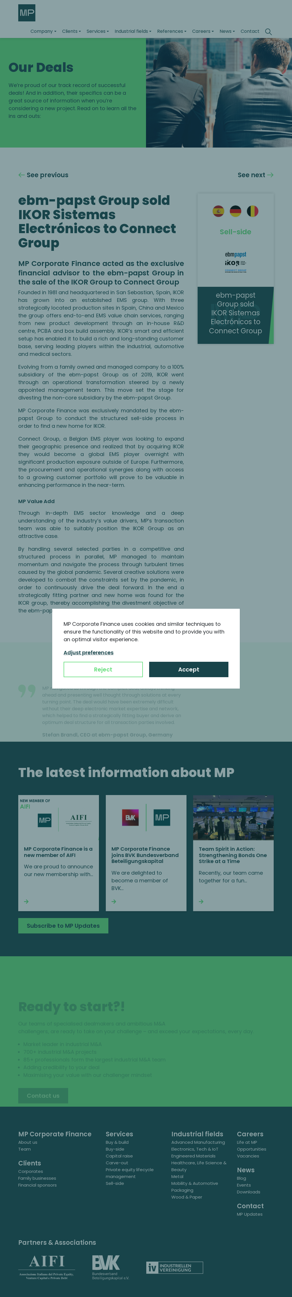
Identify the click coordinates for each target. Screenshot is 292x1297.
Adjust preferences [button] (88, 652)
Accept (188, 669)
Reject (103, 669)
